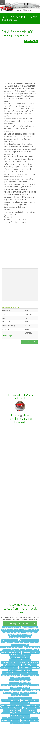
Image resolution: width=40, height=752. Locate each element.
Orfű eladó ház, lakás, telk (31, 647)
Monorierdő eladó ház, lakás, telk (28, 650)
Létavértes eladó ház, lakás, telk (20, 703)
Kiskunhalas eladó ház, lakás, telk (11, 718)
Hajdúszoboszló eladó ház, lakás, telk (12, 647)
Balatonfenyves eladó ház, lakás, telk (20, 680)
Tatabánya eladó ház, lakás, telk (10, 720)
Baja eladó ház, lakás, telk (8, 713)
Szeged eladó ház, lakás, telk (9, 640)
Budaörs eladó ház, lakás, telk (11, 672)
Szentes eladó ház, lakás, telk (30, 690)
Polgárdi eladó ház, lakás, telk (12, 665)
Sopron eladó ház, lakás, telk (10, 662)
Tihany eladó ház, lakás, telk (31, 705)
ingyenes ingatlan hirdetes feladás (20, 623)
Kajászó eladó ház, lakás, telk (9, 667)
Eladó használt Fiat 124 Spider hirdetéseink (20, 396)
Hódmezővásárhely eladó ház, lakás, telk (20, 698)
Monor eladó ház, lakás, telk (29, 693)
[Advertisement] (19, 62)
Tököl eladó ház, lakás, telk (11, 693)
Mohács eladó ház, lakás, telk (30, 685)
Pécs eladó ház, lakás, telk (29, 627)
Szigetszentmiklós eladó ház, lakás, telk (20, 635)
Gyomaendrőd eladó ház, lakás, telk (11, 708)
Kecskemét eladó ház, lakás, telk (11, 632)
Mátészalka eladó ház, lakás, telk (29, 662)
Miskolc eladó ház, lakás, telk (30, 630)
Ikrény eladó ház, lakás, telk (31, 708)
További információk (29, 342)
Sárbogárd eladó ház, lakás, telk (20, 677)
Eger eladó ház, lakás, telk (9, 650)
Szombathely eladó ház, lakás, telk (29, 642)
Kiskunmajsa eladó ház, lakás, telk (29, 667)
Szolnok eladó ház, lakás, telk (30, 652)
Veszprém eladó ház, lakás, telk (20, 657)
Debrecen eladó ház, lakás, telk (11, 630)
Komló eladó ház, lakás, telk (9, 642)
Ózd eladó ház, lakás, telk (30, 718)
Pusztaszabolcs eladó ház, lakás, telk (20, 683)
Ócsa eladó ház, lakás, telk (29, 672)
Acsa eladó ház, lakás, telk (29, 710)
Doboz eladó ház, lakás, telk (11, 710)
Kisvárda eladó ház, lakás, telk (29, 675)
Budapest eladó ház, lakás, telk (12, 627)
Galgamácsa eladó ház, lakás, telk (20, 723)
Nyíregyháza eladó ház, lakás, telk (29, 640)
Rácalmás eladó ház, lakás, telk (20, 688)
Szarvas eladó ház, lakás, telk (20, 645)
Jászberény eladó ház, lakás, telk (20, 715)
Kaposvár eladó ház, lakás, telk (10, 675)
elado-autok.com (21, 4)
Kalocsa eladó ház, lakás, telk (29, 700)
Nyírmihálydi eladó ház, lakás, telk (11, 690)
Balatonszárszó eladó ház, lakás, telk (28, 713)
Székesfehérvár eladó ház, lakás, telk (20, 655)
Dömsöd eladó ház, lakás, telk (30, 720)
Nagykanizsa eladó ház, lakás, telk (11, 652)
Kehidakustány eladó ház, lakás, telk (20, 637)
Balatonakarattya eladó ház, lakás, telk (20, 670)
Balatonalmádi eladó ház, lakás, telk (20, 660)
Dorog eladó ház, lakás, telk (20, 695)
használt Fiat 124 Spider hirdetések (20, 420)
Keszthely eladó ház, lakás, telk (11, 700)
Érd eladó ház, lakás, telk (29, 665)
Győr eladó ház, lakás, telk (30, 632)
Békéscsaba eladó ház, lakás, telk (10, 685)
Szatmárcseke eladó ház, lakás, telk (11, 705)
